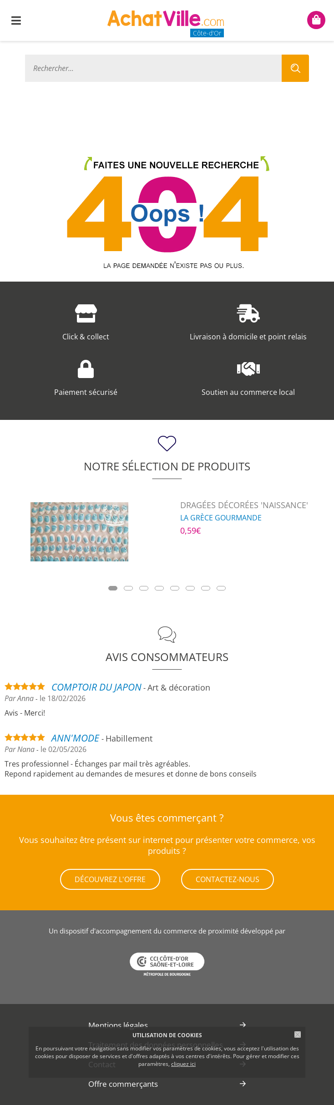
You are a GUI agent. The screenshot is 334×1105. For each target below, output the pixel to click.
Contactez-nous (227, 879)
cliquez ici (183, 1064)
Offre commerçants (123, 1084)
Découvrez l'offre (110, 879)
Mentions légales (118, 1025)
